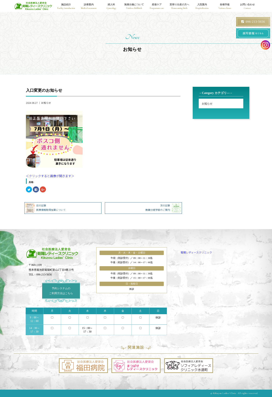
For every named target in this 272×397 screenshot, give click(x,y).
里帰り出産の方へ (179, 6)
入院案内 (202, 6)
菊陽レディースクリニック (196, 252)
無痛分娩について (134, 6)
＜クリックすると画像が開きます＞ (50, 176)
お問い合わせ (247, 6)
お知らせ (46, 103)
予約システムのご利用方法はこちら (61, 291)
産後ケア (156, 6)
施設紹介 (66, 6)
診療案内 (88, 6)
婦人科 (111, 6)
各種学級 (224, 6)
